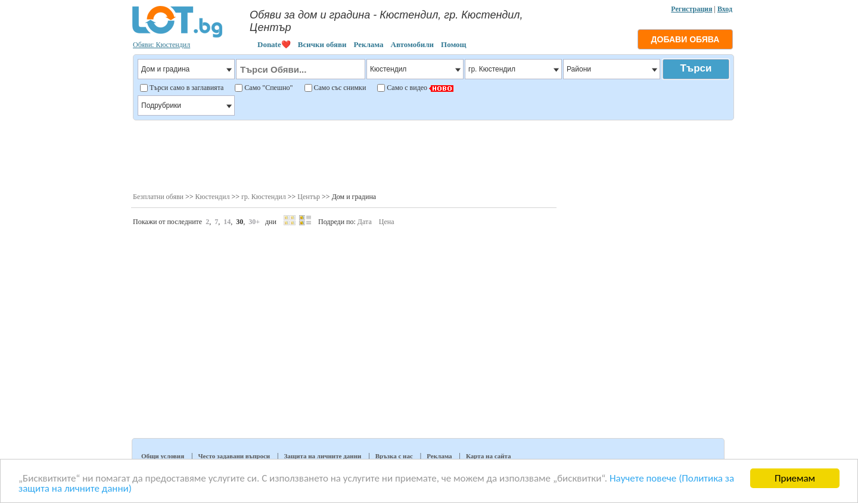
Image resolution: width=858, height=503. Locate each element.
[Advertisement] (433, 155)
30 (239, 222)
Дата (365, 222)
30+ (254, 222)
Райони (611, 69)
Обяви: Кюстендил (161, 45)
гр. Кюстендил (263, 196)
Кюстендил (212, 196)
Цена (386, 222)
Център (308, 196)
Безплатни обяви (158, 196)
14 (227, 222)
